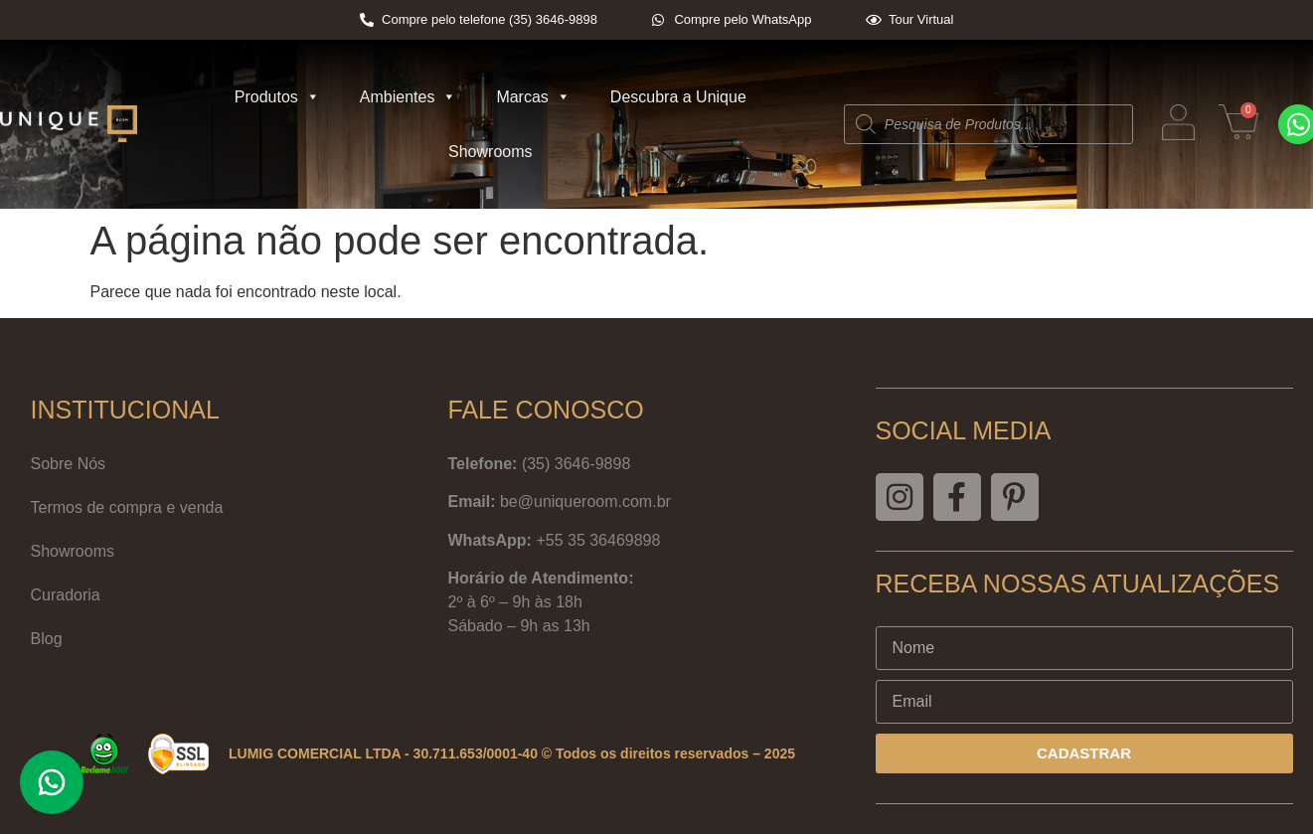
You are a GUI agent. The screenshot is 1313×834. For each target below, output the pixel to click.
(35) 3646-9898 (576, 463)
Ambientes (408, 97)
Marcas (533, 97)
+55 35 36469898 (598, 540)
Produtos (277, 97)
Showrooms (490, 151)
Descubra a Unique (678, 96)
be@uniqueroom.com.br (585, 501)
